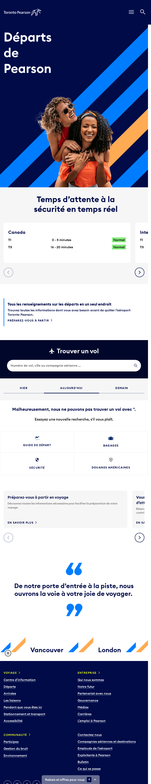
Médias (83, 707)
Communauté (15, 735)
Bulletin (83, 762)
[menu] (131, 12)
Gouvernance (88, 700)
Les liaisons (12, 700)
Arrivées (10, 693)
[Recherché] (142, 12)
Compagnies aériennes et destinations (107, 741)
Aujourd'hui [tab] (71, 388)
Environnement (15, 755)
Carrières (84, 714)
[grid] (74, 411)
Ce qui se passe (89, 769)
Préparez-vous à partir (28, 320)
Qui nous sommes (91, 680)
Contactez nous (90, 735)
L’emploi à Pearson (92, 721)
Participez (11, 742)
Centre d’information (20, 680)
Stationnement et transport (24, 714)
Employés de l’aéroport (95, 748)
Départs (10, 687)
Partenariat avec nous (94, 693)
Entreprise (87, 673)
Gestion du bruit (16, 748)
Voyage (10, 673)
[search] (74, 365)
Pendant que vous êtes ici (23, 707)
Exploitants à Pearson (94, 755)
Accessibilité (13, 721)
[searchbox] (74, 365)
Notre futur (86, 687)
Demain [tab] (121, 388)
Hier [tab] (23, 388)
